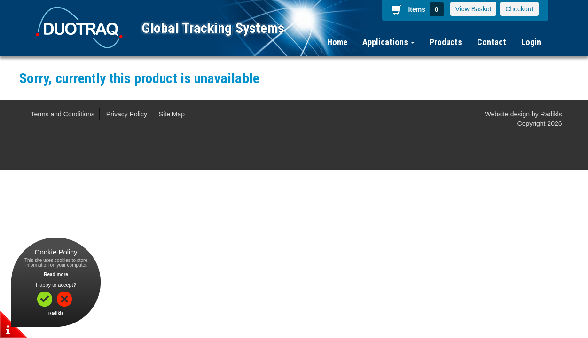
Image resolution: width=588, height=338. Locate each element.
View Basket (473, 9)
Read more (56, 274)
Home (337, 42)
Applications (388, 42)
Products (446, 42)
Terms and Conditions (62, 114)
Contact (491, 42)
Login (531, 42)
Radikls (551, 114)
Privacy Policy (126, 114)
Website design (507, 114)
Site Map (172, 114)
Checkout (519, 9)
